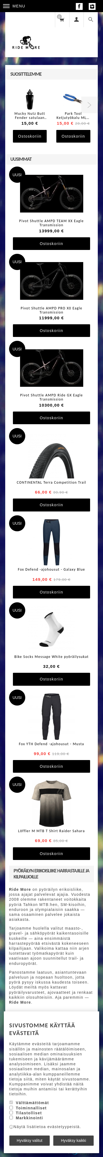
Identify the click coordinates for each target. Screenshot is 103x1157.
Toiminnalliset (31, 1108)
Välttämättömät (32, 1103)
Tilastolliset (29, 1113)
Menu (14, 6)
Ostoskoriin (29, 136)
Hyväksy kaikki (73, 1140)
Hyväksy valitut (29, 1140)
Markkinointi (29, 1118)
